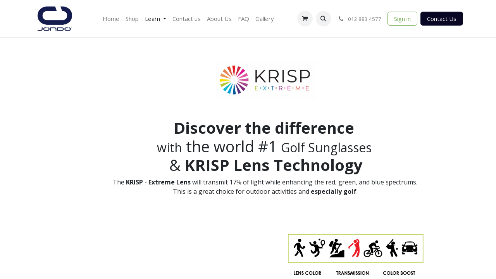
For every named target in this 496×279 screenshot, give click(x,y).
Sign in (402, 18)
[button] (323, 18)
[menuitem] (111, 18)
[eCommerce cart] (305, 18)
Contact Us (441, 18)
